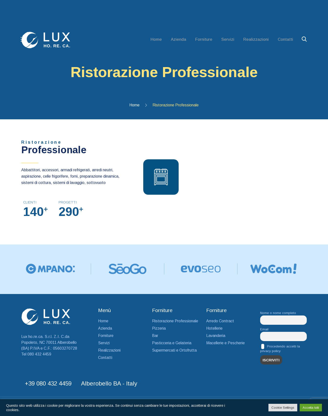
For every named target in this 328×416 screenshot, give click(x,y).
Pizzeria (159, 330)
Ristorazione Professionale (175, 323)
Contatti (285, 39)
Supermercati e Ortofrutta (174, 352)
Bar (155, 337)
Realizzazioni (256, 39)
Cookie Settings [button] (282, 407)
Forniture (203, 39)
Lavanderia (215, 337)
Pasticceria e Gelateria (171, 345)
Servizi (227, 39)
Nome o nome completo (278, 315)
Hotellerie (214, 330)
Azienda (178, 39)
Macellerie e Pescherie (225, 345)
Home (156, 39)
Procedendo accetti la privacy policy (280, 350)
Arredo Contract (220, 323)
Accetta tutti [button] (311, 407)
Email (264, 331)
